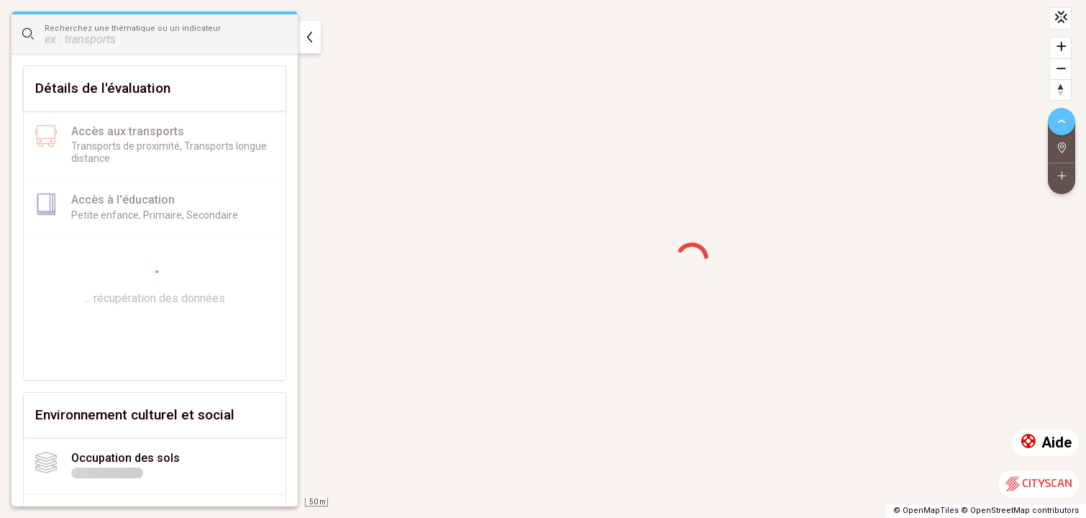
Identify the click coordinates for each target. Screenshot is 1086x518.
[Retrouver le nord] (1060, 89)
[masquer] (309, 37)
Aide (1045, 443)
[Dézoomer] (1060, 68)
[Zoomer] (1060, 47)
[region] (543, 259)
